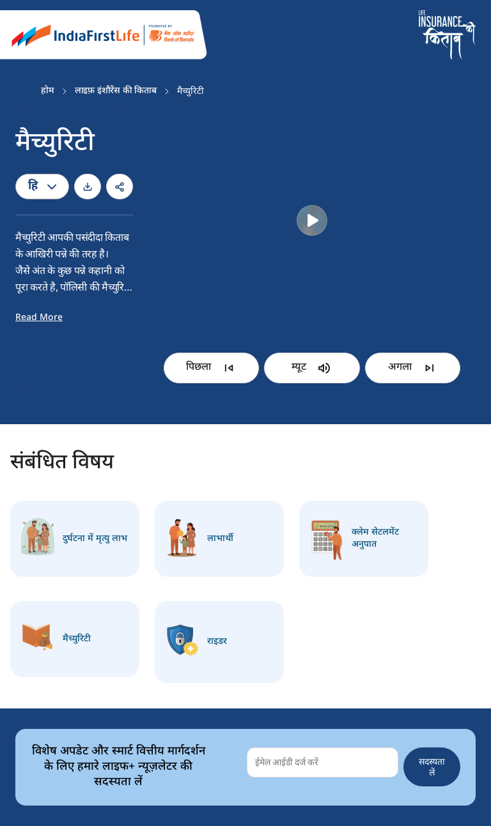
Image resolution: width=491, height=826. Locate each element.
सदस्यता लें (432, 766)
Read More (39, 318)
